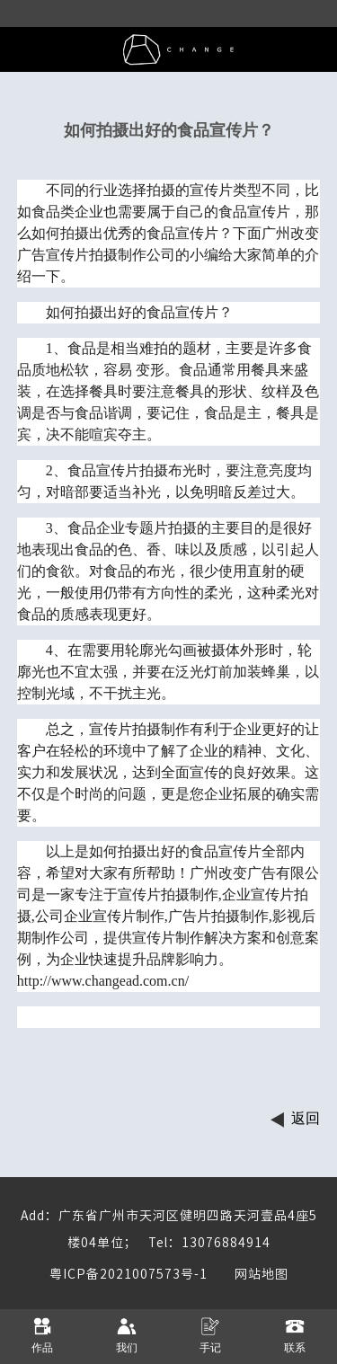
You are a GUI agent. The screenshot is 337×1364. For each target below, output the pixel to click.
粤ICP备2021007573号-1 (128, 1274)
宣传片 (211, 190)
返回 (305, 1118)
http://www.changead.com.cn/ (103, 980)
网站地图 (248, 1274)
